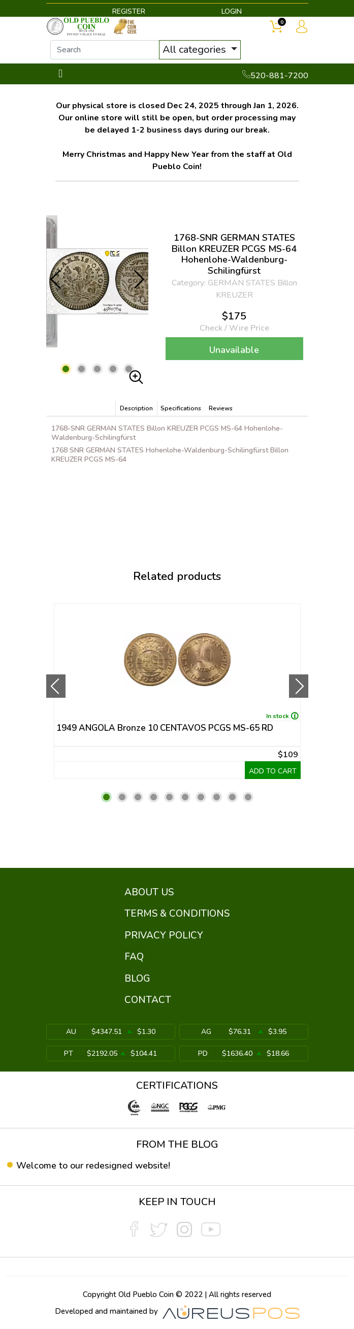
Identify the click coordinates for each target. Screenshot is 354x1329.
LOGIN (231, 11)
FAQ (134, 956)
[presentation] (56, 686)
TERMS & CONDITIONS (177, 913)
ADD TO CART (273, 771)
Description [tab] (136, 408)
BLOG (137, 978)
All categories (196, 49)
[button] (66, 369)
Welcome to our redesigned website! (93, 1165)
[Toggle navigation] (60, 73)
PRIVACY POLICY (163, 935)
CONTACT (147, 1000)
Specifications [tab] (180, 408)
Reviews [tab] (221, 408)
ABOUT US (149, 892)
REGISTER (128, 11)
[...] (104, 49)
